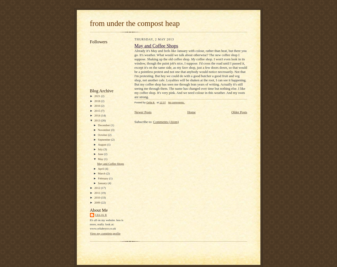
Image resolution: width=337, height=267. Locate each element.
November (104, 129)
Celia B (101, 214)
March (102, 173)
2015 (97, 110)
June (101, 154)
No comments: (176, 102)
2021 (97, 96)
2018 (97, 101)
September (104, 139)
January (103, 183)
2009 (97, 202)
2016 (97, 105)
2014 (97, 115)
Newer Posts (143, 112)
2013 (97, 120)
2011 (97, 192)
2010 (97, 197)
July (100, 149)
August (102, 144)
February (103, 178)
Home (191, 112)
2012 (97, 187)
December (104, 125)
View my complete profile (105, 233)
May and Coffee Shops (110, 163)
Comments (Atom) (166, 122)
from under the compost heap (135, 23)
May (101, 159)
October (103, 134)
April (101, 168)
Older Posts (239, 112)
